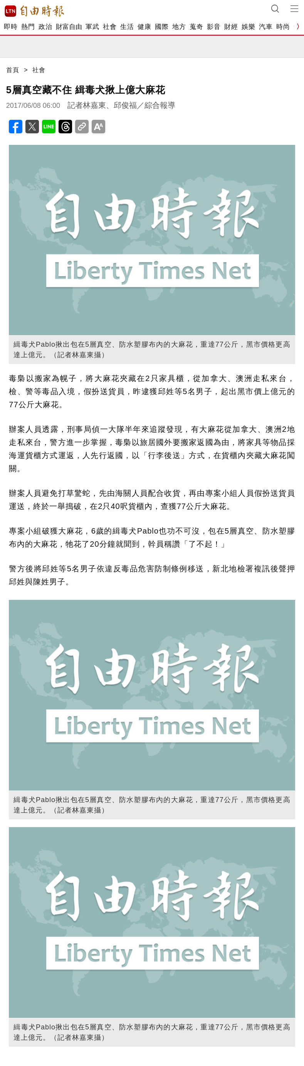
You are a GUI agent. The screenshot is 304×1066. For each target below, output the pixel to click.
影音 (213, 26)
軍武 (92, 26)
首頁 (12, 70)
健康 (144, 26)
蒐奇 (196, 26)
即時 (10, 26)
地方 (179, 26)
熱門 (28, 26)
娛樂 (248, 26)
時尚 (283, 26)
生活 (127, 26)
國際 (161, 26)
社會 (109, 26)
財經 (231, 26)
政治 (45, 26)
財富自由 (69, 26)
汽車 (265, 26)
